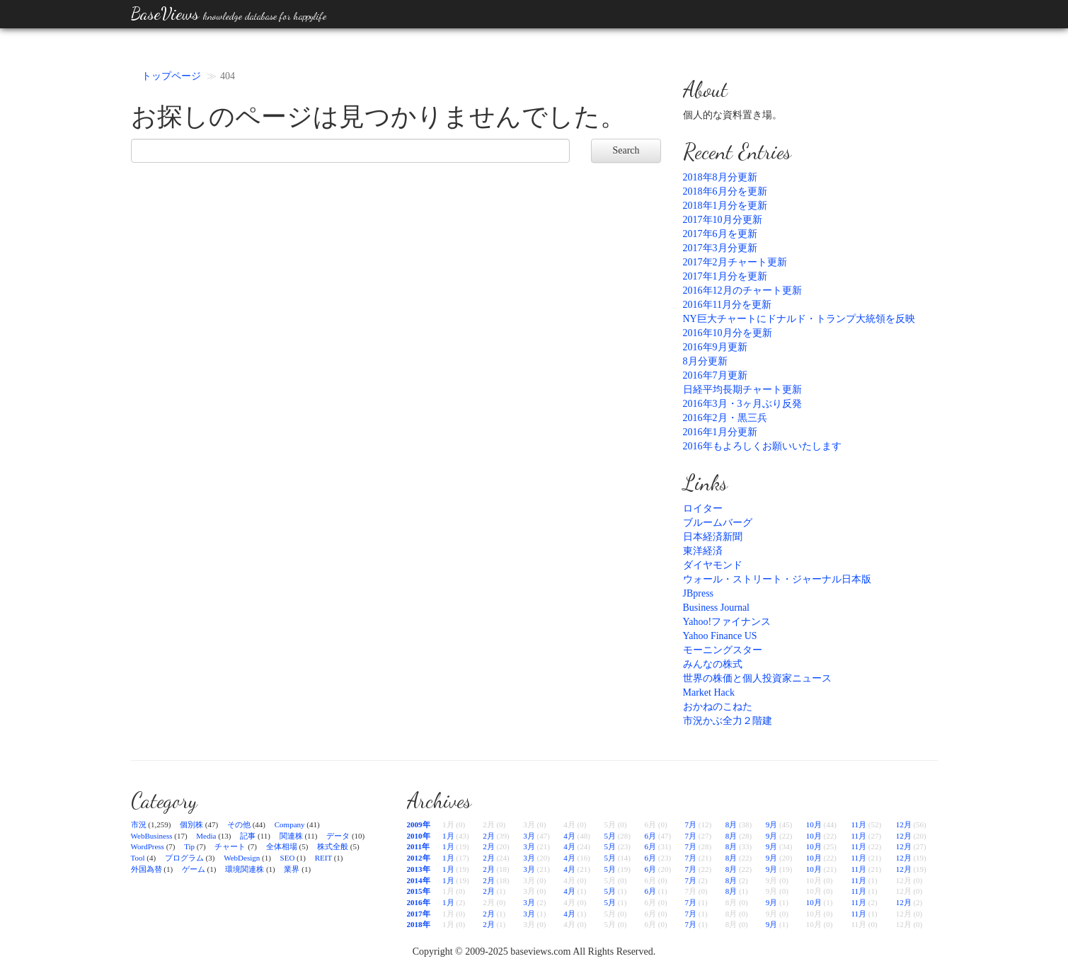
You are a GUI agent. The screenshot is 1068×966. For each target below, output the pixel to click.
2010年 (418, 836)
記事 (247, 836)
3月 (529, 836)
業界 (291, 869)
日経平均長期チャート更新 (742, 389)
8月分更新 (705, 361)
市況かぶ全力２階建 (727, 720)
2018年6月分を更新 (725, 191)
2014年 (418, 880)
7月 (691, 824)
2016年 (418, 902)
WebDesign (242, 857)
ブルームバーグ (717, 522)
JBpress (698, 593)
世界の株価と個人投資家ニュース (757, 678)
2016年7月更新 (715, 375)
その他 (239, 824)
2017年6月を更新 (720, 234)
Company (290, 824)
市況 (139, 824)
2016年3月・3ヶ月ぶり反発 (742, 403)
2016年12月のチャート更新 (742, 290)
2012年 (418, 857)
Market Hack (709, 692)
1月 (448, 836)
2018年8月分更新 (720, 177)
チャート (230, 846)
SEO (287, 857)
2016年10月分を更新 (727, 333)
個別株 (191, 824)
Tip (189, 846)
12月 (904, 824)
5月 (610, 836)
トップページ (171, 76)
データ (338, 836)
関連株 (291, 836)
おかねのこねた (717, 706)
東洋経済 (703, 551)
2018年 (418, 924)
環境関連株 (244, 869)
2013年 (418, 869)
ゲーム (193, 869)
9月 (772, 824)
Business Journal (716, 607)
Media (206, 836)
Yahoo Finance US (720, 636)
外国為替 (146, 869)
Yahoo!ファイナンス (727, 621)
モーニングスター (722, 650)
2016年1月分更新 (720, 432)
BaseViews (228, 14)
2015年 (418, 891)
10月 (814, 824)
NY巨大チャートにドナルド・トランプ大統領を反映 (799, 319)
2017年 (418, 913)
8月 (731, 824)
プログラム (184, 857)
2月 (489, 836)
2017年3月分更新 (720, 248)
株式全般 (332, 846)
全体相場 (281, 846)
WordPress (147, 846)
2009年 (418, 824)
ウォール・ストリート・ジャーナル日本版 (777, 579)
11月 (858, 824)
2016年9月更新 (715, 347)
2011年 (418, 846)
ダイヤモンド (712, 565)
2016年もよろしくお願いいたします (762, 446)
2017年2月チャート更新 (735, 262)
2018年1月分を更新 (725, 205)
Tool (138, 857)
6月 (650, 836)
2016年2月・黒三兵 (725, 418)
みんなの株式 (712, 664)
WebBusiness (152, 836)
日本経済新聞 (712, 536)
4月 (569, 836)
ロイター (703, 508)
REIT (323, 857)
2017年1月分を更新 (725, 276)
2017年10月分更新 (722, 219)
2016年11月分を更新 (727, 304)
